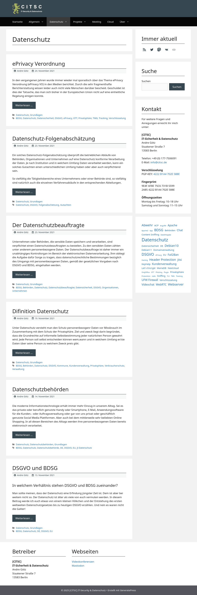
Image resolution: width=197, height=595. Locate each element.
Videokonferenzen (83, 561)
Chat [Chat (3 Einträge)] (180, 230)
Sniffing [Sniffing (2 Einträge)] (161, 275)
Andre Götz (22, 70)
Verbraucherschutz (114, 365)
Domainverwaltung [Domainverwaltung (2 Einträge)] (163, 249)
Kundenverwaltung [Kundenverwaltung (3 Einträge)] (164, 264)
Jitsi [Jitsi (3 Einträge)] (179, 260)
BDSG (19, 118)
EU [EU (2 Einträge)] (164, 254)
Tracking (103, 118)
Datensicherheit (45, 118)
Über (126, 21)
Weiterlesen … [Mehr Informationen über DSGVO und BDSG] (24, 518)
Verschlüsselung (117, 118)
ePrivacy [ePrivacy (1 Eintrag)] (158, 255)
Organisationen (110, 287)
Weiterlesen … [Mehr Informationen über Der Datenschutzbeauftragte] (24, 274)
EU (74, 447)
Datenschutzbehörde (48, 447)
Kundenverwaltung (79, 365)
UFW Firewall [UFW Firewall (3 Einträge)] (150, 280)
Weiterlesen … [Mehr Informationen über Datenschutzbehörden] (24, 435)
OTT (75, 118)
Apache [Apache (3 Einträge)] (172, 225)
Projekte (81, 21)
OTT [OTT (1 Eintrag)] (152, 272)
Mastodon (78, 565)
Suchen (146, 81)
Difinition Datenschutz (40, 311)
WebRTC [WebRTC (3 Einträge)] (161, 284)
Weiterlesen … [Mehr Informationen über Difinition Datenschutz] (24, 353)
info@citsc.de (159, 162)
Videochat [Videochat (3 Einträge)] (148, 284)
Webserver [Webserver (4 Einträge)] (176, 284)
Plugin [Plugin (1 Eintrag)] (166, 272)
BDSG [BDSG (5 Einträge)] (158, 230)
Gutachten (65, 204)
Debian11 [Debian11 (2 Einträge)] (147, 249)
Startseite (17, 21)
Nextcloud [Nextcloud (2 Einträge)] (173, 268)
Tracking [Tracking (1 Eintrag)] (179, 276)
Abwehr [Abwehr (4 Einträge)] (147, 225)
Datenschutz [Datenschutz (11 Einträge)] (155, 240)
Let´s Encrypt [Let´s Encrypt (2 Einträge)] (148, 268)
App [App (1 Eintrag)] (151, 231)
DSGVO (58, 118)
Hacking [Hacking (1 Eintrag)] (145, 260)
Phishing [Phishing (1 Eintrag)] (159, 272)
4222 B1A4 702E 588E (166, 174)
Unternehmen (19, 290)
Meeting (96, 21)
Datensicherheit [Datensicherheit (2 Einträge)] (150, 245)
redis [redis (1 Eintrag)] (154, 276)
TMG (95, 118)
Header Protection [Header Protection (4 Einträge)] (162, 259)
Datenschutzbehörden (40, 389)
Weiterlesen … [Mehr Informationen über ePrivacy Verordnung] (24, 105)
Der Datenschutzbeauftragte (48, 225)
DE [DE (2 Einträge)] (161, 245)
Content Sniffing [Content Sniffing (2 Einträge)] (150, 234)
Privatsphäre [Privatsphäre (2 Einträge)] (177, 272)
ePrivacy (67, 118)
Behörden (28, 287)
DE (61, 447)
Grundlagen (36, 114)
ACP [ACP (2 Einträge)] (156, 225)
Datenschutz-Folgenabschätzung (53, 138)
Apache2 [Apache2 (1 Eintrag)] (145, 231)
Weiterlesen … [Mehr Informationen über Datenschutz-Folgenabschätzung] (24, 192)
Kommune (62, 365)
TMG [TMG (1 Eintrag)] (173, 276)
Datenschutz (60, 21)
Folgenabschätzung (49, 204)
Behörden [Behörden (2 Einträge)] (170, 230)
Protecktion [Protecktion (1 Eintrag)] (146, 276)
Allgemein (38, 21)
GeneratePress (128, 590)
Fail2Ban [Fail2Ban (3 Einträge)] (173, 254)
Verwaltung (18, 369)
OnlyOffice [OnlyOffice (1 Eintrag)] (146, 272)
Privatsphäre (85, 118)
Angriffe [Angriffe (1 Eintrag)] (163, 226)
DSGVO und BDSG (35, 468)
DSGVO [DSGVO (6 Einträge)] (148, 254)
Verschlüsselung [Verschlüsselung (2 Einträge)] (168, 280)
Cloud (110, 21)
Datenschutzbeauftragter (61, 287)
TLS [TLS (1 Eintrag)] (168, 276)
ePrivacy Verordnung (38, 63)
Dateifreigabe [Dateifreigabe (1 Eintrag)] (166, 235)
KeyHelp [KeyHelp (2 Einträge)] (146, 264)
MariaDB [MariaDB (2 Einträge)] (161, 268)
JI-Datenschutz (84, 447)
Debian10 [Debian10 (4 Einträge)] (172, 245)
